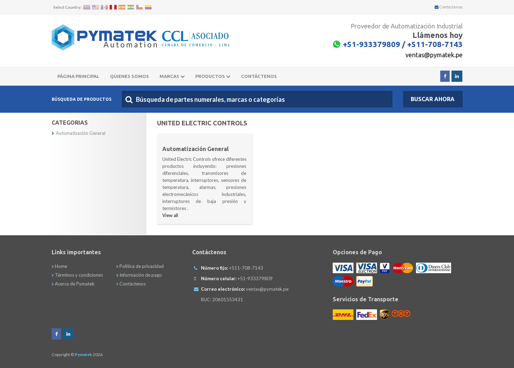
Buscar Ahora (433, 99)
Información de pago (139, 275)
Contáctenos (449, 7)
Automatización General (78, 133)
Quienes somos (129, 76)
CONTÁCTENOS (259, 76)
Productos (212, 76)
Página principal (78, 76)
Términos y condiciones (77, 275)
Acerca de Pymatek (73, 284)
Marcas (172, 76)
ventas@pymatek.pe (434, 54)
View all (170, 215)
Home (59, 266)
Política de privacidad (140, 266)
